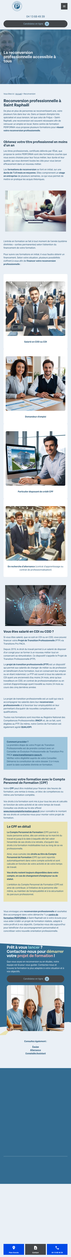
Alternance (35, 1050)
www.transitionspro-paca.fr (27, 754)
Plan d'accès (14, 1253)
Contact (35, 1253)
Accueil (18, 94)
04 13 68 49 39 (35, 16)
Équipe (35, 1047)
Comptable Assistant (35, 1053)
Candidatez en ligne (36, 24)
